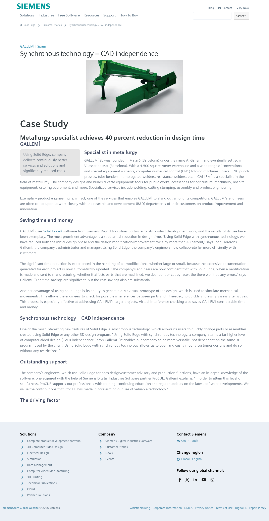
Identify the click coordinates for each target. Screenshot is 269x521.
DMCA (188, 508)
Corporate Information (167, 508)
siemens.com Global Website (21, 507)
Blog (211, 7)
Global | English (189, 459)
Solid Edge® (52, 231)
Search (241, 16)
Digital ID (241, 508)
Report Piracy (257, 508)
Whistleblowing (140, 508)
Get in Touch (187, 441)
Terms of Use (224, 508)
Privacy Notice (204, 508)
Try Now (242, 7)
